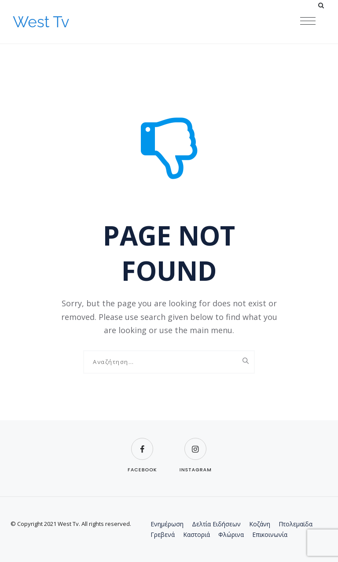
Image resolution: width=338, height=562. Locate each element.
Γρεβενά (163, 534)
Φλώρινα (231, 534)
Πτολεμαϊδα (295, 524)
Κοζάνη (259, 524)
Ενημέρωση (167, 524)
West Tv (41, 22)
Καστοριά (196, 534)
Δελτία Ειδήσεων (216, 524)
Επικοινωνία (269, 534)
